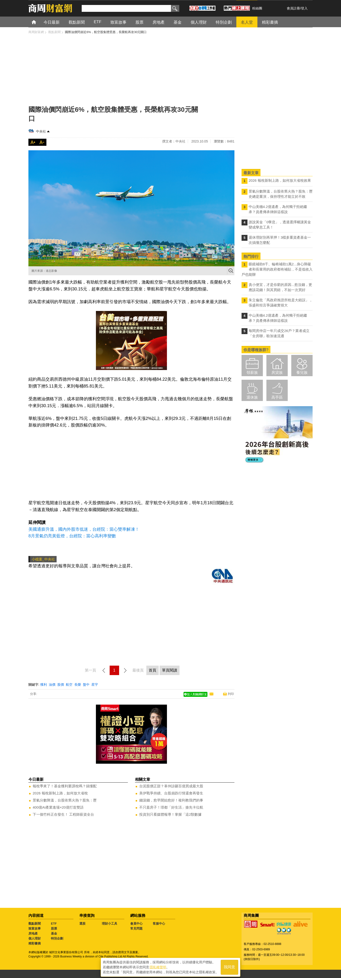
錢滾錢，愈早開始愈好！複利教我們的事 (171, 800)
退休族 (252, 397)
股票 (54, 928)
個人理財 (34, 938)
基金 (54, 933)
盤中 (86, 684)
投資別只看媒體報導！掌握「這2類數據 (170, 814)
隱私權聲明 (158, 966)
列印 (231, 694)
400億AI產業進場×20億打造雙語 (58, 807)
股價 (60, 684)
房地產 (33, 933)
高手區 (277, 397)
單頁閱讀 (169, 670)
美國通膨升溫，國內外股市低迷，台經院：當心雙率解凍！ (83, 529)
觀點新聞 (34, 923)
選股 (82, 923)
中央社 (41, 131)
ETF (54, 923)
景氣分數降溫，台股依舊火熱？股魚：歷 (65, 800)
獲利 (43, 684)
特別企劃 (57, 938)
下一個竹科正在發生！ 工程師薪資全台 (63, 814)
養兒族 (302, 373)
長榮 (77, 684)
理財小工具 (109, 923)
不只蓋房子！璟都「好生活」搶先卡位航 (171, 807)
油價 (52, 684)
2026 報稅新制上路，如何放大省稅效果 (280, 180)
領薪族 (252, 373)
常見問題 (136, 928)
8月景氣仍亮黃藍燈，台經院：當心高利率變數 (72, 536)
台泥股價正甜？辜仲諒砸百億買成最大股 (171, 786)
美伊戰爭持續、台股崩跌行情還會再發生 (171, 793)
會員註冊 (293, 8)
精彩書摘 (34, 943)
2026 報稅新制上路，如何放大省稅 (60, 793)
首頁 (38, 22)
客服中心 (159, 923)
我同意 (229, 967)
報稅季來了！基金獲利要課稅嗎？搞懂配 (65, 786)
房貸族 (277, 373)
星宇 (94, 684)
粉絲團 (257, 8)
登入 (304, 8)
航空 (69, 684)
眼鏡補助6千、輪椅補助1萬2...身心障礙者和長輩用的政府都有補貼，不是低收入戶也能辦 (277, 269)
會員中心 (136, 923)
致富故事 (34, 928)
